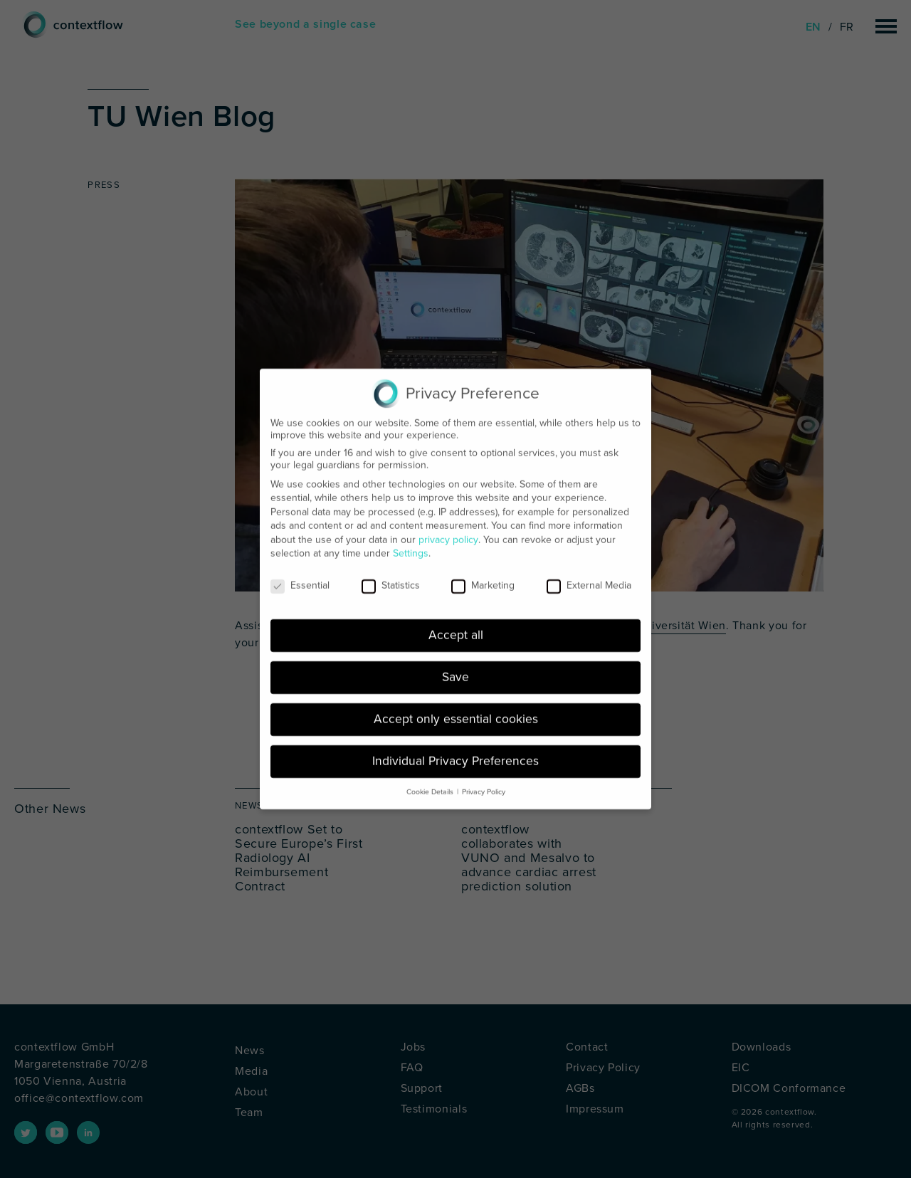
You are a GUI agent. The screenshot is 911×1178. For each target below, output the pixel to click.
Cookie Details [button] (429, 781)
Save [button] (455, 666)
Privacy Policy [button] (483, 781)
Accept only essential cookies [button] (456, 708)
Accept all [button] (455, 624)
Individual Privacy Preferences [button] (455, 750)
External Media (589, 575)
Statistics (391, 575)
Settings (410, 543)
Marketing (483, 575)
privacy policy (448, 529)
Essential (300, 575)
